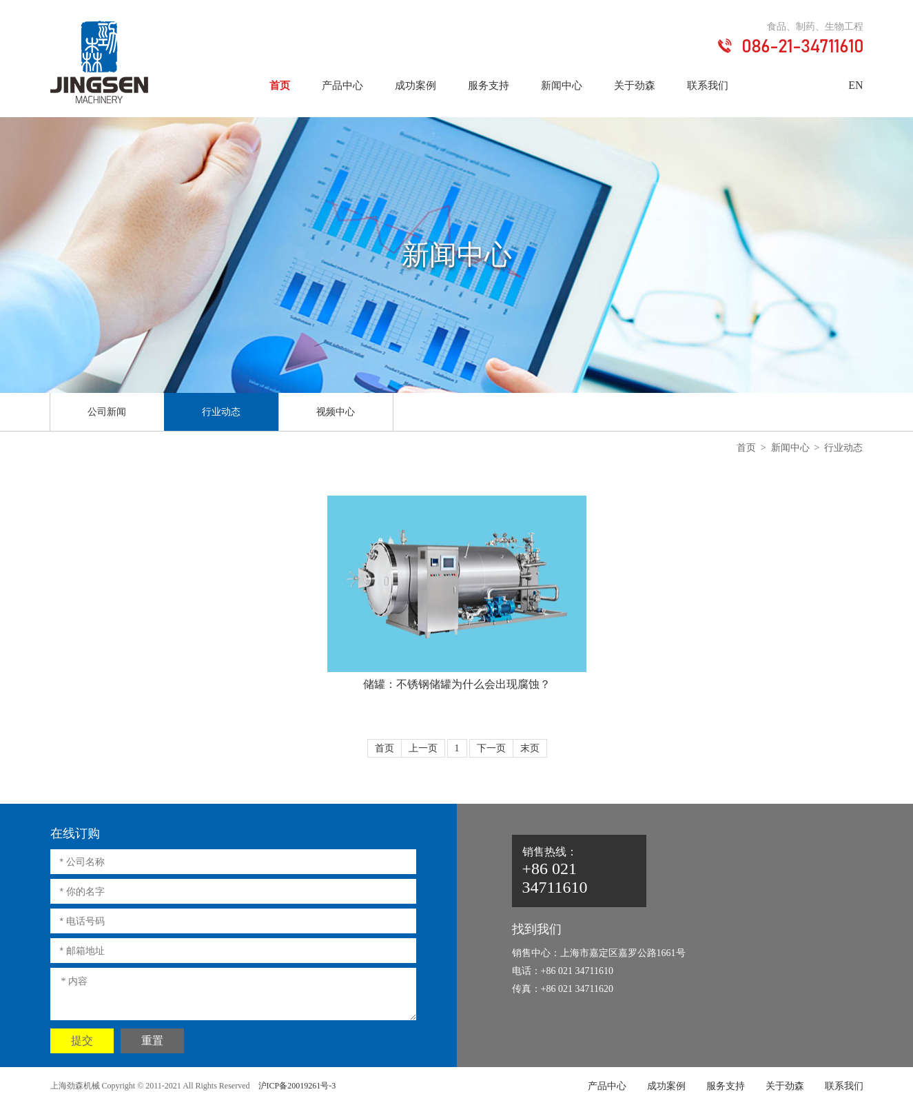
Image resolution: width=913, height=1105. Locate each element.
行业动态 (221, 412)
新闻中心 (561, 85)
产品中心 (342, 85)
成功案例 (415, 85)
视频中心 (335, 412)
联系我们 (707, 85)
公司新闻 (107, 412)
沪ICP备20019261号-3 (297, 1086)
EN (855, 85)
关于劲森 (634, 85)
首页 (279, 85)
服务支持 (488, 85)
